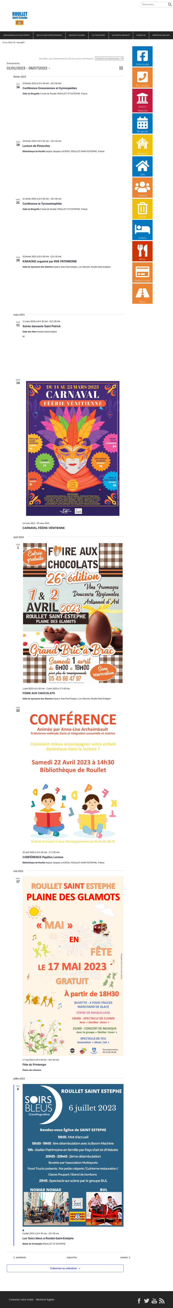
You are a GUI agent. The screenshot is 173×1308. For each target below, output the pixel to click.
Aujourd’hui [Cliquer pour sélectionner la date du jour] (72, 1257)
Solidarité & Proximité (121, 35)
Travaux (142, 294)
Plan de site (21, 2)
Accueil (5, 2)
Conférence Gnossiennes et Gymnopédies (50, 88)
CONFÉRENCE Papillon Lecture (43, 857)
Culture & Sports (98, 35)
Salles (142, 167)
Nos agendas (142, 124)
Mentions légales (45, 1299)
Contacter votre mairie (21, 1299)
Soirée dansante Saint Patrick (42, 326)
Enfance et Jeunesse (77, 35)
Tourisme (142, 231)
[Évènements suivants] (125, 1257)
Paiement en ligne (142, 273)
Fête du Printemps (34, 1064)
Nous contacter (142, 78)
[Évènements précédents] (20, 1257)
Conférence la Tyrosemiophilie (42, 203)
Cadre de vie (141, 35)
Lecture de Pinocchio (36, 146)
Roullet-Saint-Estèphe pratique (49, 35)
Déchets (142, 210)
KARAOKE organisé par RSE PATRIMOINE (50, 261)
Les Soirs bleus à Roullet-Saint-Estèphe (48, 1238)
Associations (142, 146)
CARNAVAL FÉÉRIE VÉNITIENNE (44, 528)
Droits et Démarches (142, 100)
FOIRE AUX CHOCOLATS (39, 693)
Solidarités (142, 188)
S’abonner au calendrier (63, 1268)
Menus (142, 252)
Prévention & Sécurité (161, 35)
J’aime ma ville (142, 57)
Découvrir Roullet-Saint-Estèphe (17, 35)
